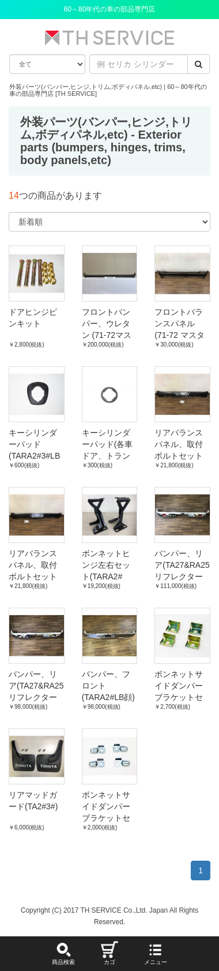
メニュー (155, 953)
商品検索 (63, 953)
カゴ (109, 953)
